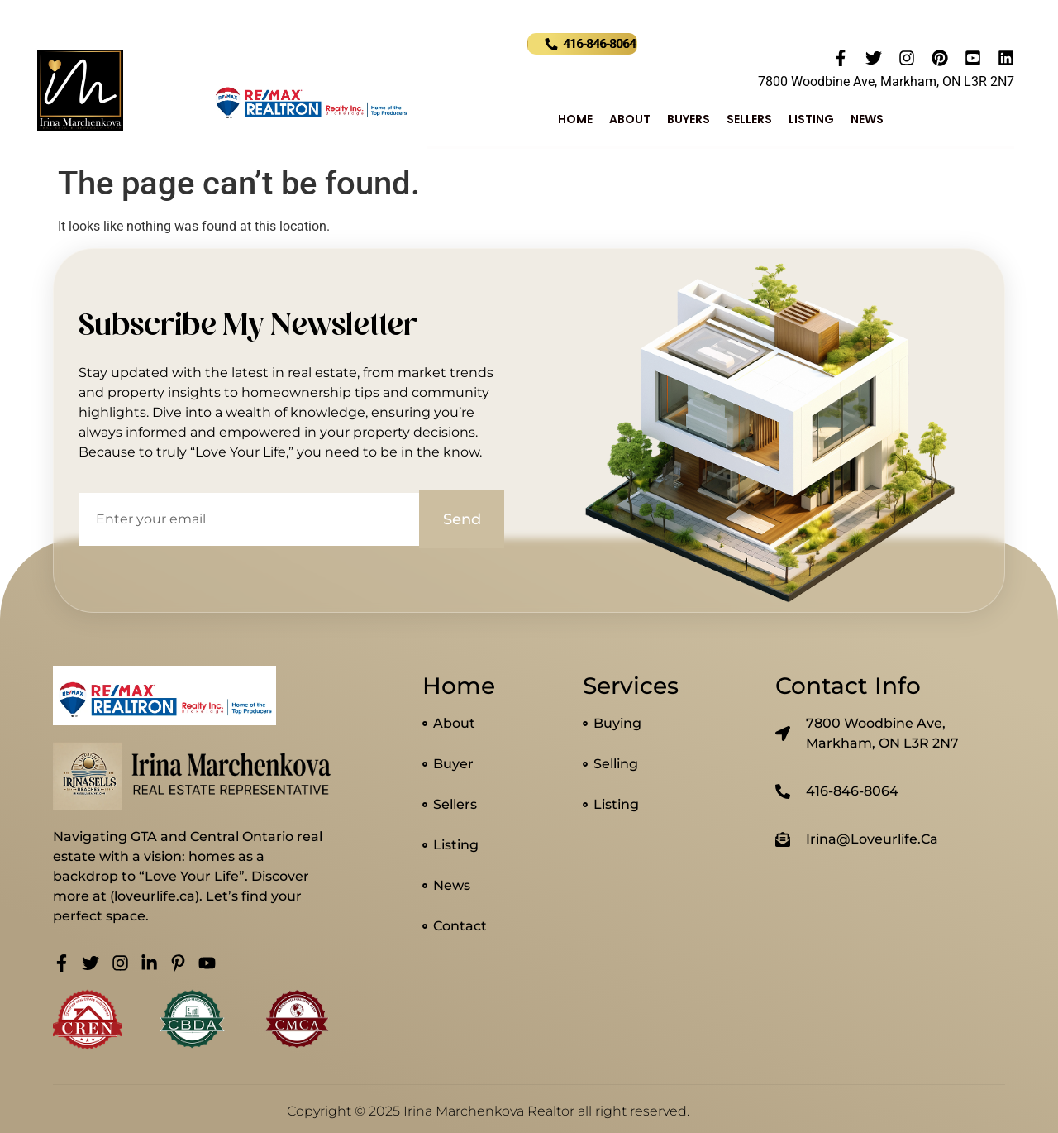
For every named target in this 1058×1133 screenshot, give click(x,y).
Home (575, 119)
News (867, 119)
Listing (811, 119)
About (630, 119)
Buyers (688, 119)
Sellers (749, 119)
